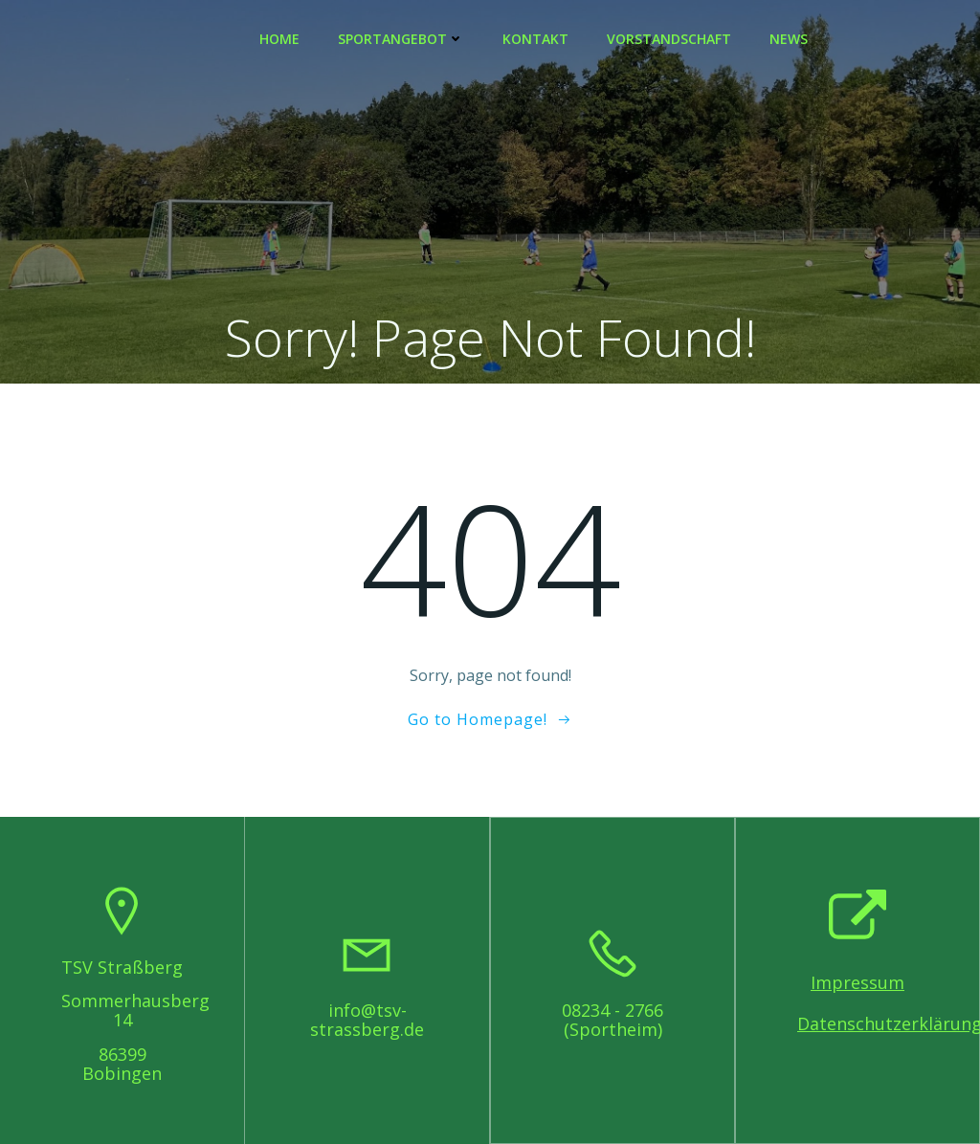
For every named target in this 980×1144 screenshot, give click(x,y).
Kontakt (535, 39)
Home (279, 39)
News (788, 39)
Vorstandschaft (669, 39)
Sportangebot (401, 39)
